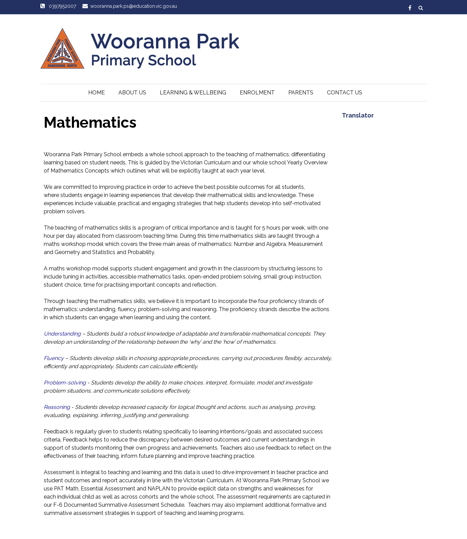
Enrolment (257, 92)
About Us (132, 92)
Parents (300, 92)
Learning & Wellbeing (193, 92)
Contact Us (344, 92)
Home (96, 92)
